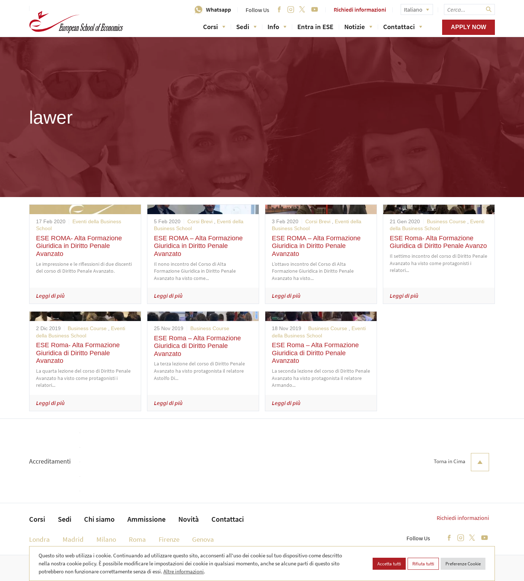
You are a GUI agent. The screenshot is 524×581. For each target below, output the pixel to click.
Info (276, 26)
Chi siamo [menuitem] (99, 519)
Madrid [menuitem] (73, 539)
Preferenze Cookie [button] (463, 564)
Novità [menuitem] (188, 519)
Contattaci (402, 26)
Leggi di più (50, 295)
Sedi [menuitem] (64, 519)
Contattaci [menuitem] (227, 519)
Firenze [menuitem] (169, 539)
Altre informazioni (183, 571)
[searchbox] (469, 9)
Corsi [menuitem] (37, 519)
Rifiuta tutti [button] (423, 564)
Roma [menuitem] (137, 539)
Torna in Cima (461, 462)
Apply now (468, 27)
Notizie (358, 26)
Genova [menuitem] (203, 539)
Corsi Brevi (200, 221)
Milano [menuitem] (106, 539)
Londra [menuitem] (39, 539)
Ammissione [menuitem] (146, 519)
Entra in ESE (315, 26)
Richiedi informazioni (360, 9)
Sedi (246, 26)
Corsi (214, 26)
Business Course (446, 221)
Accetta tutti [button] (389, 564)
